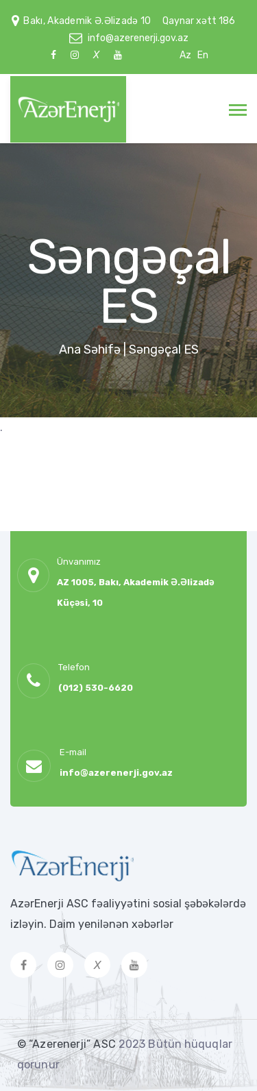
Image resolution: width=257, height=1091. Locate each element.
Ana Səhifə (90, 349)
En (202, 55)
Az (185, 55)
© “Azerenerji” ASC (68, 1044)
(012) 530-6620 (95, 688)
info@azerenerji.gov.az (138, 38)
